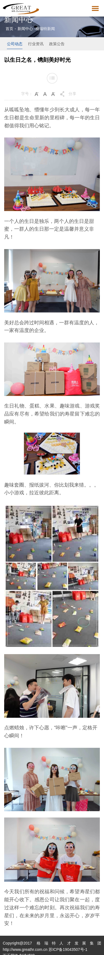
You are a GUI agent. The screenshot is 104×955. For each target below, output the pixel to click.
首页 (9, 28)
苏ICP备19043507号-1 (68, 949)
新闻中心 (25, 28)
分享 (72, 93)
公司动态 (14, 44)
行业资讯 (36, 44)
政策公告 (57, 44)
